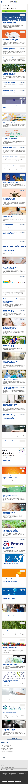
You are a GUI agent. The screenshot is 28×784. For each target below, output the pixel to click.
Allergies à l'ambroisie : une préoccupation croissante (8, 631)
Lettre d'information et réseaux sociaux (9, 148)
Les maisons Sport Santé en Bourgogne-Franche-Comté (8, 346)
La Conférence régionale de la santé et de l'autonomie (10, 681)
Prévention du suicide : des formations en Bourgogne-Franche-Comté (10, 477)
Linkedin (3, 757)
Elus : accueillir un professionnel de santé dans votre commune (10, 232)
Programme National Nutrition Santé (10, 563)
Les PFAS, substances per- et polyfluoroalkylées (9, 513)
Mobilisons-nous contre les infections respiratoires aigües (9, 614)
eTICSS (4, 284)
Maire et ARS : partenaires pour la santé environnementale (10, 139)
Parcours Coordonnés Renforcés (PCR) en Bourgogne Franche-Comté (10, 23)
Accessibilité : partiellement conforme (7, 767)
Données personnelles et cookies (7, 769)
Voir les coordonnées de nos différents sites (8, 753)
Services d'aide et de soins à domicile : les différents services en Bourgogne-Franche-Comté (10, 267)
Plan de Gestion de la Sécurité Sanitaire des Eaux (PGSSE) (9, 730)
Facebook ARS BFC (1, 757)
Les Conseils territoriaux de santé (10, 434)
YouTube (4, 757)
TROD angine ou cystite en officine (10, 122)
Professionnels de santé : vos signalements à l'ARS (9, 49)
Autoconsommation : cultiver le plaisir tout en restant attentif (9, 74)
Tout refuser (4, 781)
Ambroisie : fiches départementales (10, 182)
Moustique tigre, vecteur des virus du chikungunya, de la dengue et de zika (10, 40)
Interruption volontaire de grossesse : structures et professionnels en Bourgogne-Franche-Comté (10, 328)
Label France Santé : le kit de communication (9, 548)
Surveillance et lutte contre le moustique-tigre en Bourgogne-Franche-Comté (9, 199)
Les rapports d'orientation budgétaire (10, 664)
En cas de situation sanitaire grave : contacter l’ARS (10, 166)
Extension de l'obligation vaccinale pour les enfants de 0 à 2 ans (10, 648)
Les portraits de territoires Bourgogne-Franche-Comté (8, 311)
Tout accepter (11, 781)
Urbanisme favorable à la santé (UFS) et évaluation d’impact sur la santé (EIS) (10, 495)
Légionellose (5, 697)
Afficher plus (14, 738)
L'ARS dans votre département (9, 90)
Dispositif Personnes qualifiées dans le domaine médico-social (10, 388)
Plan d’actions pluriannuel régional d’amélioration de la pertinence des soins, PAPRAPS (10, 459)
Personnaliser (18, 781)
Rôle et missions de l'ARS (8, 224)
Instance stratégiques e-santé (9, 291)
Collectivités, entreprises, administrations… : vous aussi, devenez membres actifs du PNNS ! (10, 580)
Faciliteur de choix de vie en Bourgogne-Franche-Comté (8, 249)
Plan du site (3, 765)
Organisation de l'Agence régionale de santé (10, 106)
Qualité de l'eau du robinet (8, 216)
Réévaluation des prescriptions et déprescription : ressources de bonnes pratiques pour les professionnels (10, 300)
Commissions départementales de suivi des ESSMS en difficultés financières (10, 405)
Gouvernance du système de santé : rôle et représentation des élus (10, 157)
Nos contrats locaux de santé (9, 82)
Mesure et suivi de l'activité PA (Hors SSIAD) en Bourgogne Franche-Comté (10, 362)
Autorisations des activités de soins (10, 379)
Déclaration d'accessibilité (8, 57)
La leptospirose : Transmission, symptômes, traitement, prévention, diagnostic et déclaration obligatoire (10, 530)
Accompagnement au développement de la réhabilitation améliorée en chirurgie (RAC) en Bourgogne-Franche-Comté (10, 416)
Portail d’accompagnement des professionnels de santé (9, 713)
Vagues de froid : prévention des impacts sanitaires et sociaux (9, 597)
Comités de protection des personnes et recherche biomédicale (10, 441)
